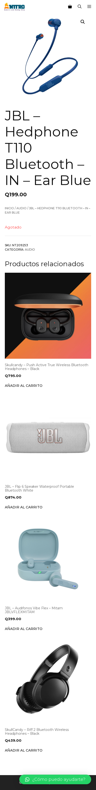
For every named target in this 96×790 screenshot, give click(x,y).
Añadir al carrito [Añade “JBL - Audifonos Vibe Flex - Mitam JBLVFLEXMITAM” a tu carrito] (23, 629)
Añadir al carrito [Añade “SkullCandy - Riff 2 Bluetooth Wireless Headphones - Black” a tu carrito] (23, 750)
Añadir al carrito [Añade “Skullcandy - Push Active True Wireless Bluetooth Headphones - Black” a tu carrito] (23, 385)
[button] (55, 779)
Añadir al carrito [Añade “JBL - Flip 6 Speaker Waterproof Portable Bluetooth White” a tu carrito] (23, 507)
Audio (21, 208)
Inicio (9, 208)
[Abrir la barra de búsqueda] (79, 6)
